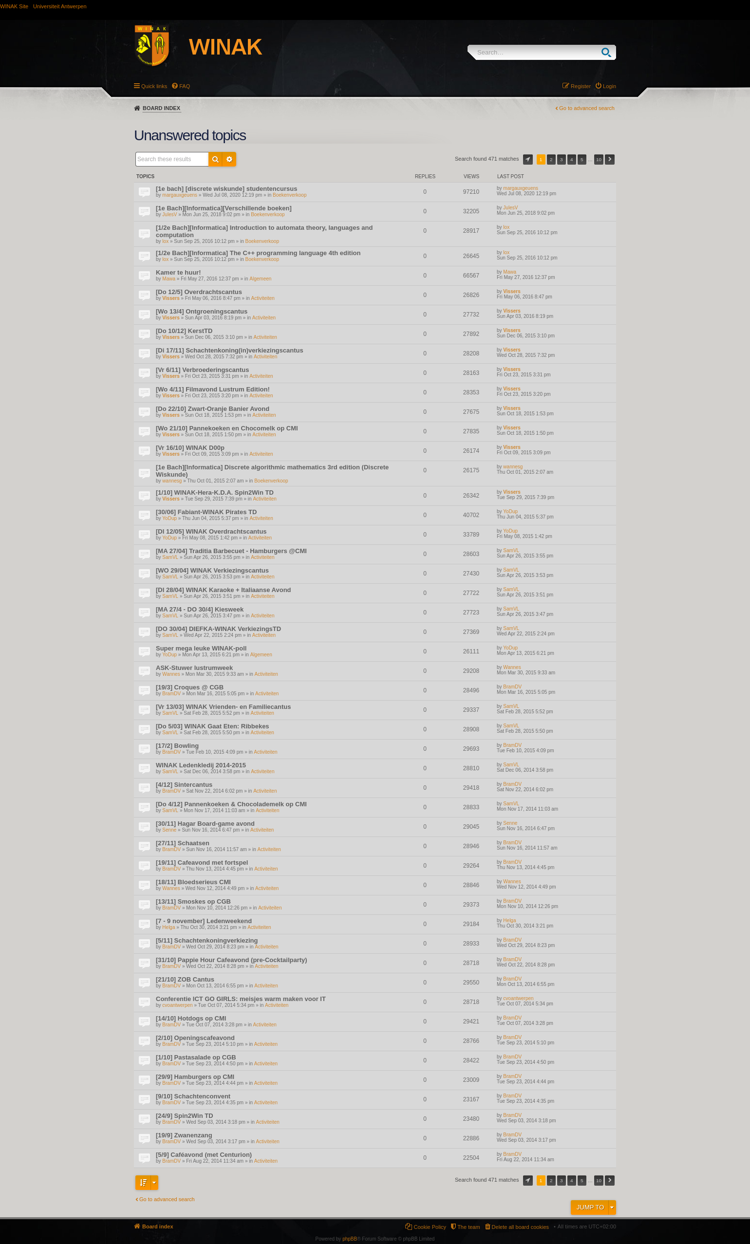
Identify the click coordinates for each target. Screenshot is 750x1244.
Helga (168, 927)
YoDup (169, 518)
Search (608, 52)
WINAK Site (14, 6)
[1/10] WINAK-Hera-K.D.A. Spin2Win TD (215, 492)
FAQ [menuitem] (184, 86)
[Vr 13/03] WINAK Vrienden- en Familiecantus (223, 706)
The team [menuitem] (468, 1227)
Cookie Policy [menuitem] (429, 1227)
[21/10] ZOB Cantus (185, 979)
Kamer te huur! (178, 272)
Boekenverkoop (290, 195)
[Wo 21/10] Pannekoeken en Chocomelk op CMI (227, 428)
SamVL (170, 557)
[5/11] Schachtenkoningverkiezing (207, 940)
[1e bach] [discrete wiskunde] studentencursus (226, 188)
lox (165, 241)
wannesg (172, 480)
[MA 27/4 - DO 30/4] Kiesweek (200, 609)
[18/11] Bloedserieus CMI (193, 882)
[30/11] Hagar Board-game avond (205, 823)
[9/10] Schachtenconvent (193, 1096)
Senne (169, 830)
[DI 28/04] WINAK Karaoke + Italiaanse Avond (223, 590)
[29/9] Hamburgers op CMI (195, 1076)
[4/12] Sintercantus (184, 784)
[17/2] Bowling (177, 745)
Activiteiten (263, 298)
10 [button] (598, 159)
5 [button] (582, 159)
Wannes (171, 674)
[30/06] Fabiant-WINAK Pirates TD (206, 512)
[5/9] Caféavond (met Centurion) (204, 1154)
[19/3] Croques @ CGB (190, 687)
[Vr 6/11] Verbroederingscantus (202, 369)
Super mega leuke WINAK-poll (201, 648)
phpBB (349, 1239)
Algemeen (260, 278)
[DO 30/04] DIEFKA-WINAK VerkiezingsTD (218, 628)
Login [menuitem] (609, 86)
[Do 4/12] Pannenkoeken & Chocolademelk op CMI (231, 804)
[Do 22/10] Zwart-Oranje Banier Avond (212, 408)
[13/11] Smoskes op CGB (193, 901)
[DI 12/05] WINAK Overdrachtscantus (211, 531)
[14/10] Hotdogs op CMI (191, 1018)
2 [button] (551, 159)
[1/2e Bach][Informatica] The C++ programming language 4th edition (258, 253)
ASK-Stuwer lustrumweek (194, 667)
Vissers (170, 298)
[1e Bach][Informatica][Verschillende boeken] (224, 208)
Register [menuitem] (581, 86)
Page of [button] (528, 159)
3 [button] (561, 159)
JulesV (169, 214)
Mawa (168, 278)
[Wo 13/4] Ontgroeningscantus (201, 311)
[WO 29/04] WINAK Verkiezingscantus (212, 570)
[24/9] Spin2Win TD (184, 1115)
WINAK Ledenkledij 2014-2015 (201, 765)
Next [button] (610, 159)
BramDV (171, 693)
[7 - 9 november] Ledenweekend (204, 921)
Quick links (154, 86)
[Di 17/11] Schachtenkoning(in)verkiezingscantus (229, 350)
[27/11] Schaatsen (182, 843)
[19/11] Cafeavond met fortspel (202, 862)
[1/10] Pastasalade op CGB (196, 1057)
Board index (161, 108)
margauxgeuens (179, 195)
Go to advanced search (587, 108)
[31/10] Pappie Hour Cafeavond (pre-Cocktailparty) (231, 960)
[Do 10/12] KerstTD (184, 330)
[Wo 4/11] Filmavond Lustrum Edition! (213, 389)
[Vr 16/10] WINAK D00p (190, 447)
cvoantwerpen (177, 1005)
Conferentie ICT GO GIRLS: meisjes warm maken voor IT (241, 999)
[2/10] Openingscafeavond (195, 1037)
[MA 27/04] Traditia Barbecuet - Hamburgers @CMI (231, 551)
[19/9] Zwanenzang (184, 1135)
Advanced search (229, 159)
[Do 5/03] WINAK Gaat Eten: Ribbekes (212, 726)
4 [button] (571, 159)
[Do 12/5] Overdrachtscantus (199, 292)
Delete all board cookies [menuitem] (520, 1227)
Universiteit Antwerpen (59, 6)
